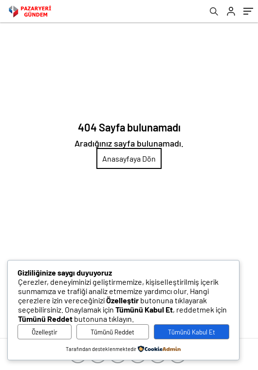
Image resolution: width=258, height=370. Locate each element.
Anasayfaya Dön (129, 158)
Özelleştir (44, 332)
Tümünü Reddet (112, 332)
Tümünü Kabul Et (191, 332)
